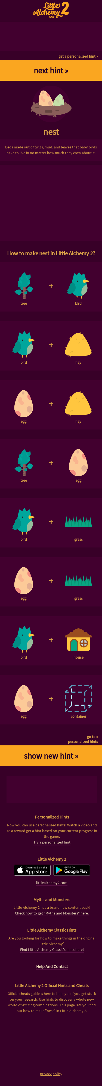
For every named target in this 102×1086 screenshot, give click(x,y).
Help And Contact (52, 966)
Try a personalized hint (51, 842)
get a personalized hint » (78, 56)
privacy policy (51, 1073)
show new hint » (51, 756)
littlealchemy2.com (51, 882)
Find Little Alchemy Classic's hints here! (52, 949)
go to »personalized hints (83, 739)
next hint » (51, 70)
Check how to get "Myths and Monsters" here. (52, 913)
